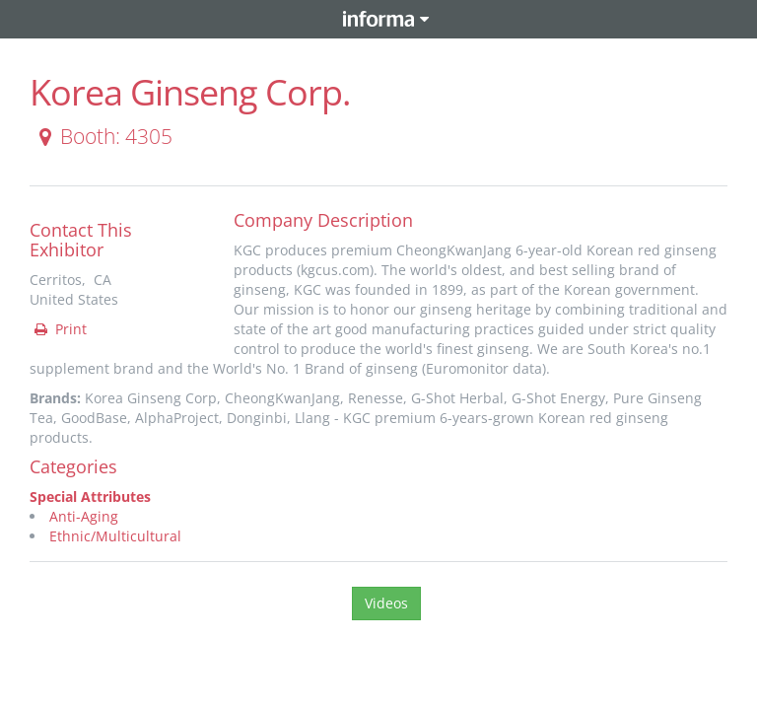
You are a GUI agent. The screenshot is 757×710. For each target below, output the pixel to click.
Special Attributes (90, 496)
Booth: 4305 (102, 136)
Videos (386, 603)
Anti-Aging (83, 516)
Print (59, 329)
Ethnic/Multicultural (115, 536)
